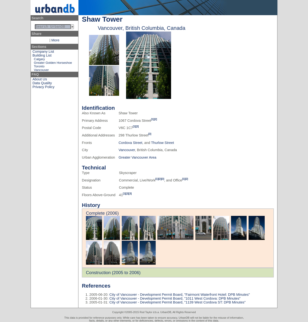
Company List (43, 52)
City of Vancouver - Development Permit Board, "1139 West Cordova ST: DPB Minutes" (176, 302)
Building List (41, 56)
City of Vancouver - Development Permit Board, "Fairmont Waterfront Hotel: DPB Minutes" (179, 294)
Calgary (39, 60)
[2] (155, 119)
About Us (39, 80)
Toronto (39, 67)
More (55, 41)
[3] (149, 134)
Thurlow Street (162, 143)
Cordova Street (130, 143)
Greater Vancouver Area (137, 157)
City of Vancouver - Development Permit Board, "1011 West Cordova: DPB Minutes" (174, 298)
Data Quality (42, 84)
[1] (152, 119)
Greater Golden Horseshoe (53, 63)
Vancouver (41, 71)
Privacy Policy (43, 88)
